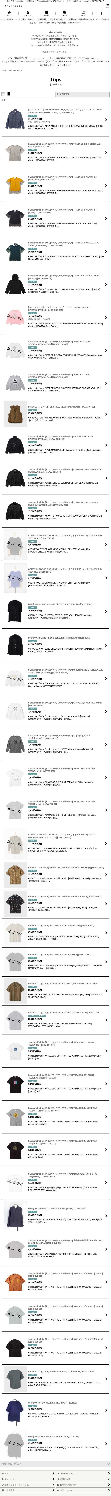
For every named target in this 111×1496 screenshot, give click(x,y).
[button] (101, 13)
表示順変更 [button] (63, 94)
